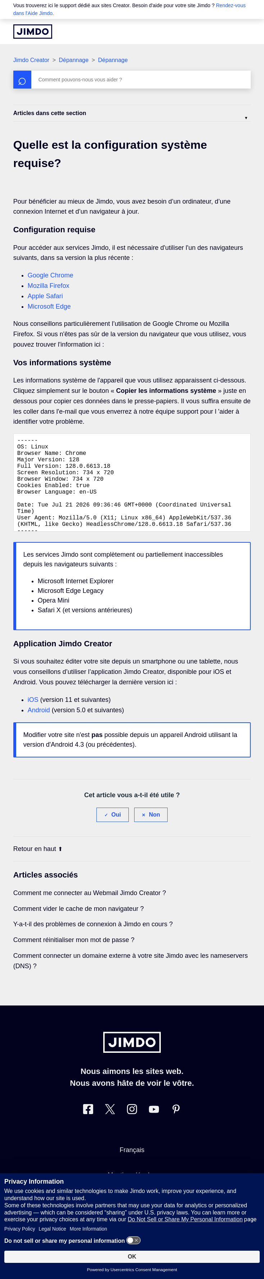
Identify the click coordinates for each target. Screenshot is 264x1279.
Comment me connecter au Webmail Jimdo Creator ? (89, 913)
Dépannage (73, 60)
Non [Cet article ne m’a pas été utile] (154, 835)
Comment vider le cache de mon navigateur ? (78, 928)
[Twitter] (110, 1130)
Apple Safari (45, 296)
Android (39, 730)
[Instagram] (132, 1130)
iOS (33, 719)
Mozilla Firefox (48, 285)
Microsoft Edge (49, 306)
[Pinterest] (176, 1130)
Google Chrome (50, 275)
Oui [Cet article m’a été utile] (116, 835)
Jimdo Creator (31, 60)
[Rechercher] (132, 80)
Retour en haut (38, 869)
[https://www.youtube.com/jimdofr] (154, 1130)
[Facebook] (88, 1130)
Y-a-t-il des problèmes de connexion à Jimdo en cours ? (93, 944)
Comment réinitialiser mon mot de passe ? (74, 960)
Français (131, 1170)
